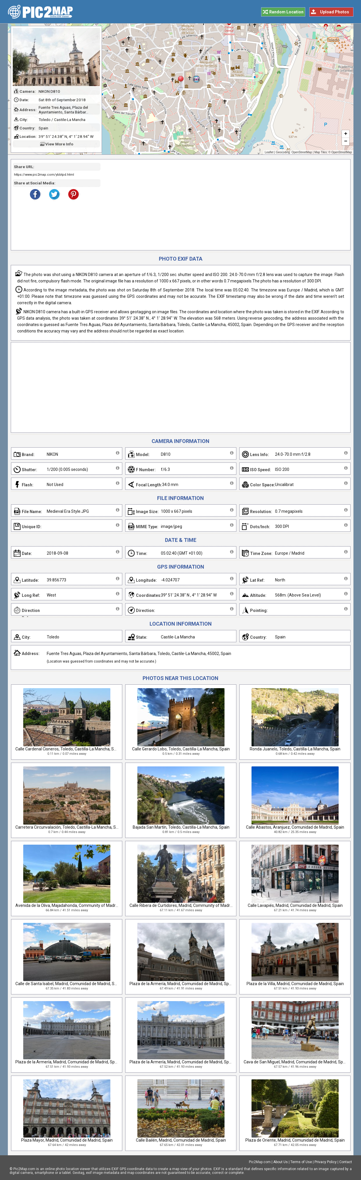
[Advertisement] (223, 204)
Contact (345, 1162)
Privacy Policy (326, 1162)
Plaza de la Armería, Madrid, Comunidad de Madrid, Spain (182, 983)
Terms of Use (301, 1162)
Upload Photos (334, 12)
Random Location (286, 12)
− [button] (345, 141)
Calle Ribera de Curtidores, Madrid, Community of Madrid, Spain (187, 905)
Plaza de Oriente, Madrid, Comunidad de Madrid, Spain (295, 1140)
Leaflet (269, 152)
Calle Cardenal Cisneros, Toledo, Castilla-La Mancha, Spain (68, 749)
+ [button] (345, 134)
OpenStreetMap (302, 152)
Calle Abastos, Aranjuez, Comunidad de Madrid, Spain (295, 827)
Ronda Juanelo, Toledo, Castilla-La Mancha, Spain (295, 749)
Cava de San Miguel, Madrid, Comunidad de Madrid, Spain (296, 1062)
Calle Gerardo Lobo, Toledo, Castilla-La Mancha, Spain (181, 749)
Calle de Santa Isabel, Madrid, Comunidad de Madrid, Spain (68, 983)
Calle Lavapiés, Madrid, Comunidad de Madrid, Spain (295, 905)
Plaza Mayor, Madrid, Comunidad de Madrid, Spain (67, 1140)
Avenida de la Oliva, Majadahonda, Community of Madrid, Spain (73, 905)
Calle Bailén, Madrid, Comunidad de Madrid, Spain (181, 1140)
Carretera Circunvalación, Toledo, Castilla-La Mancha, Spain (69, 827)
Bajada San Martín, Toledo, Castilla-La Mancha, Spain (181, 827)
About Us (280, 1162)
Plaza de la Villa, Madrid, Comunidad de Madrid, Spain (295, 983)
